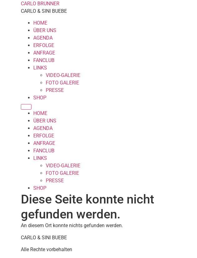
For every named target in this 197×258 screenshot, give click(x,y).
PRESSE (55, 90)
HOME (40, 23)
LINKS (40, 68)
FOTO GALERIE (62, 83)
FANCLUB (43, 60)
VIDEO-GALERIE (63, 75)
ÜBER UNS (44, 30)
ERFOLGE (43, 45)
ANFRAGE (44, 53)
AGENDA (43, 38)
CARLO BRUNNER (40, 4)
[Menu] (26, 107)
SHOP (39, 98)
